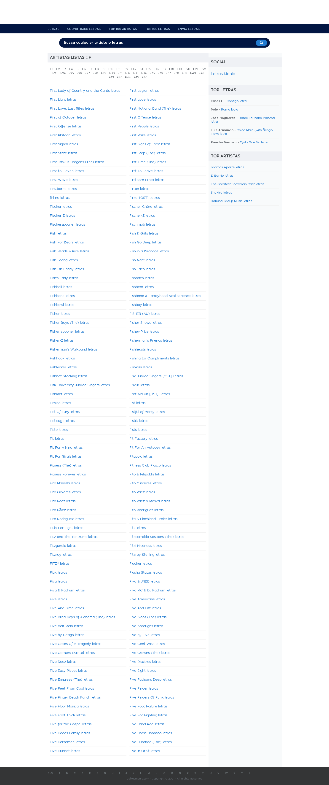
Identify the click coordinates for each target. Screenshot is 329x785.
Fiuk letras (58, 572)
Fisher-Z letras (61, 340)
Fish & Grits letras (143, 233)
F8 (97, 69)
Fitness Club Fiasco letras (150, 465)
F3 (64, 69)
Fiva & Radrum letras (67, 590)
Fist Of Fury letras (65, 412)
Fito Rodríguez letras (146, 510)
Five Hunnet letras (65, 751)
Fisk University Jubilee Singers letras (80, 385)
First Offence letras (145, 117)
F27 (87, 73)
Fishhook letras (62, 358)
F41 (201, 73)
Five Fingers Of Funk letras (151, 697)
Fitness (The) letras (66, 465)
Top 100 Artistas (123, 29)
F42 (111, 77)
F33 (135, 73)
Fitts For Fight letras (66, 528)
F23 (54, 73)
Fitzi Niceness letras (145, 546)
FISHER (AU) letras (144, 314)
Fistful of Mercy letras (147, 412)
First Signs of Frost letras (149, 144)
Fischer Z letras (62, 215)
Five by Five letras (144, 635)
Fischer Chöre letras (146, 206)
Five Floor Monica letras (69, 706)
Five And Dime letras (67, 608)
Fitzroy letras (61, 554)
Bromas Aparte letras (227, 167)
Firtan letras (139, 189)
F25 (71, 73)
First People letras (144, 126)
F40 (193, 73)
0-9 (50, 773)
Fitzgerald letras (63, 546)
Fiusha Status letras (145, 572)
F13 (133, 69)
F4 (71, 69)
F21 (195, 69)
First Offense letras (65, 126)
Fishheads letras (142, 349)
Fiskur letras (139, 385)
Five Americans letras (147, 599)
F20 (187, 69)
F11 (118, 69)
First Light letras (63, 99)
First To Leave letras (146, 171)
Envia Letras (189, 29)
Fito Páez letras (62, 501)
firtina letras (60, 198)
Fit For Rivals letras (65, 456)
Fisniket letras (61, 394)
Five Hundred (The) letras (150, 742)
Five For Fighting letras (148, 715)
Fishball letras (61, 287)
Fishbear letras (141, 287)
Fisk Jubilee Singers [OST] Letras (156, 376)
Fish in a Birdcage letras (149, 251)
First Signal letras (64, 144)
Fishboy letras (140, 305)
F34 (144, 73)
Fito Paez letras (142, 492)
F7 (90, 69)
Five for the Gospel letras (70, 724)
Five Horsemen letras (67, 742)
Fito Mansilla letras (65, 483)
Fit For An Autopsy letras (150, 447)
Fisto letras (59, 430)
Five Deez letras (63, 662)
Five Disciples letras (145, 662)
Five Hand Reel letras (146, 724)
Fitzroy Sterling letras (147, 554)
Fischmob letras (142, 224)
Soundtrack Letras (84, 29)
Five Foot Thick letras (68, 715)
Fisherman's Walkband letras (73, 349)
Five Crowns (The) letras (149, 653)
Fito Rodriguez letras (67, 519)
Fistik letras (138, 421)
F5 (77, 69)
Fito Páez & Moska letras (149, 501)
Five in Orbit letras (144, 751)
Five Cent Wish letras (147, 644)
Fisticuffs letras (62, 421)
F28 (95, 73)
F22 (203, 69)
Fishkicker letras (63, 367)
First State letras (63, 153)
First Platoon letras (65, 135)
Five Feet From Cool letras (72, 688)
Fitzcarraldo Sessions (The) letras (156, 537)
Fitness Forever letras (68, 474)
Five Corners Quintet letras (72, 653)
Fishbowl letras (62, 305)
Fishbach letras (141, 278)
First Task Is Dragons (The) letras (77, 162)
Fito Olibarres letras (145, 483)
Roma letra (229, 109)
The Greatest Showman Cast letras (237, 184)
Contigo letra (237, 101)
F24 (63, 73)
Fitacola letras (140, 456)
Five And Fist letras (145, 608)
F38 (176, 73)
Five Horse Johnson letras (150, 733)
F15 (148, 69)
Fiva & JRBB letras (144, 581)
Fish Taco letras (142, 269)
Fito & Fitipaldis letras (146, 474)
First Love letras (142, 99)
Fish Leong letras (64, 260)
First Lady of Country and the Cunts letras (85, 90)
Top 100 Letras (157, 29)
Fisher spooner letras (67, 331)
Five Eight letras (142, 670)
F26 (79, 73)
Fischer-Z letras (142, 215)
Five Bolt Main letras (66, 626)
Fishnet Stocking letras (68, 376)
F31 (120, 73)
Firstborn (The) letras (146, 180)
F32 (127, 73)
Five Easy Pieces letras (68, 670)
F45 (136, 77)
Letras (53, 29)
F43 (119, 77)
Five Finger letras (143, 688)
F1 (51, 69)
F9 (103, 69)
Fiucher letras (140, 563)
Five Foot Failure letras (148, 706)
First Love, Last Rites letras (72, 108)
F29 (103, 73)
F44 (128, 77)
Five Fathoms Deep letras (150, 679)
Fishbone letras (62, 296)
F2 (58, 69)
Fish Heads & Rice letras (69, 251)
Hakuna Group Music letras (231, 201)
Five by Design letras (67, 635)
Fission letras (60, 403)
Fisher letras (60, 314)
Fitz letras (137, 528)
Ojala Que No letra (254, 142)
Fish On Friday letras (67, 269)
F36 (160, 73)
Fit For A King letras (66, 447)
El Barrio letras (222, 175)
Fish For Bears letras (67, 242)
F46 (144, 77)
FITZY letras (59, 563)
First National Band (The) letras (155, 108)
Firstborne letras (63, 189)
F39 (184, 73)
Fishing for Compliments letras (154, 358)
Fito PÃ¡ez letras (63, 510)
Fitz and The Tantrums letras (73, 537)
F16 (156, 69)
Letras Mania (223, 74)
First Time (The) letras (147, 162)
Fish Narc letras (142, 260)
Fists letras (138, 430)
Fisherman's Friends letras (150, 340)
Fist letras (137, 403)
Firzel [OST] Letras (144, 198)
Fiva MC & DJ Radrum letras (152, 590)
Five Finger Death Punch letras (75, 697)
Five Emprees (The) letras (71, 679)
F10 (110, 69)
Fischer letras (61, 206)
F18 (171, 69)
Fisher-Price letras (144, 331)
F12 (125, 69)
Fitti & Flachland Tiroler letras (153, 519)
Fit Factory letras (143, 438)
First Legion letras (144, 90)
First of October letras (68, 117)
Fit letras (57, 438)
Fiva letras (58, 581)
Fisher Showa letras (145, 322)
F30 (112, 73)
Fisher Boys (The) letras (69, 322)
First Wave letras (64, 180)
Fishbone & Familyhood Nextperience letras (165, 296)
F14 (141, 69)
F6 (84, 69)
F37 (168, 73)
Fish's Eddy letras (64, 278)
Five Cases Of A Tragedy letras (75, 644)
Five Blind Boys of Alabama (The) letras (82, 617)
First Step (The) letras (147, 153)
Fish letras (58, 233)
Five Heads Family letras (70, 733)
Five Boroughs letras (146, 626)
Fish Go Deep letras (145, 242)
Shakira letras (221, 192)
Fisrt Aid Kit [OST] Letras (149, 394)
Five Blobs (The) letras (147, 617)
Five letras (58, 599)
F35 (152, 73)
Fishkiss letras (140, 367)
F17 (164, 69)
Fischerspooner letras (67, 224)
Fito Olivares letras (65, 492)
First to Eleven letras (67, 171)
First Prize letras (142, 135)
